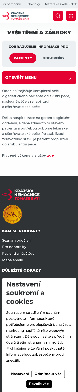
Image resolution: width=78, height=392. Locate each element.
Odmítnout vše (48, 374)
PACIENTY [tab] (23, 58)
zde (50, 155)
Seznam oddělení (16, 240)
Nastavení (20, 374)
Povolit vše (39, 384)
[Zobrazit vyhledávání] (58, 16)
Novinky (33, 4)
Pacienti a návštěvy (18, 253)
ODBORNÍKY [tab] (53, 58)
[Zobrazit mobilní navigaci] (71, 16)
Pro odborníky (14, 247)
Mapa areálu (12, 260)
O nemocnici (12, 4)
